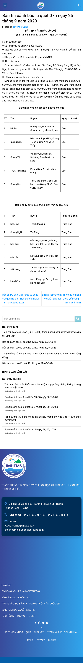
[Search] (79, 5)
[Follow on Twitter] (43, 623)
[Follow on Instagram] (39, 623)
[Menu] (5, 5)
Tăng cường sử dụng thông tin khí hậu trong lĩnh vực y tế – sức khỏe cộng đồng (41, 355)
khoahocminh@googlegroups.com (24, 529)
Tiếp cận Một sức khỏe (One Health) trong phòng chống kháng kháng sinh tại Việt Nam (41, 334)
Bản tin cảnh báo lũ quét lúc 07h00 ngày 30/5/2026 (29, 347)
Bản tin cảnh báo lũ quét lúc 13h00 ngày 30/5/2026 (29, 341)
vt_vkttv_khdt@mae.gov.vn (20, 525)
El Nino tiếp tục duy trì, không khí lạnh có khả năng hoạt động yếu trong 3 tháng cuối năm (61, 298)
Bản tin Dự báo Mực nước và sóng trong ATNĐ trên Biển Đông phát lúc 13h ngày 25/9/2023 (20, 298)
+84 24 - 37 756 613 (57, 514)
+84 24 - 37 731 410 (33, 514)
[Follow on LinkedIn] (47, 623)
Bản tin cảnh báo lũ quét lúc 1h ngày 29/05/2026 (28, 363)
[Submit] (78, 319)
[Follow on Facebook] (36, 623)
